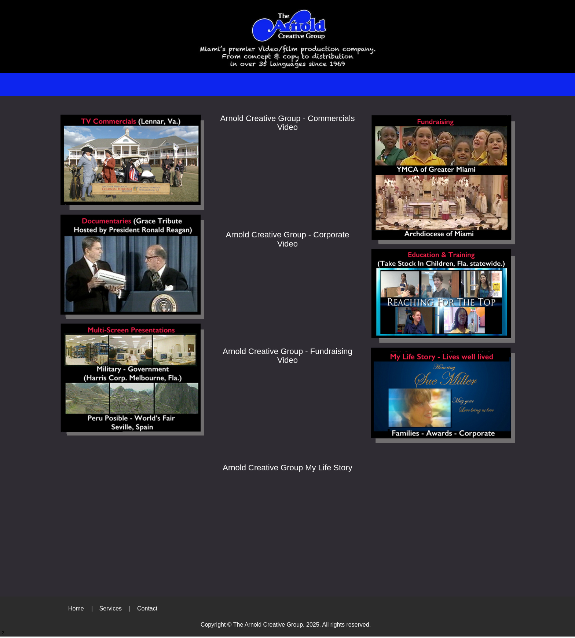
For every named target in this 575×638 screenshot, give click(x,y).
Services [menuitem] (110, 608)
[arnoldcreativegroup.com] (287, 36)
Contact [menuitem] (147, 608)
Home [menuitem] (76, 608)
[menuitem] (258, 84)
